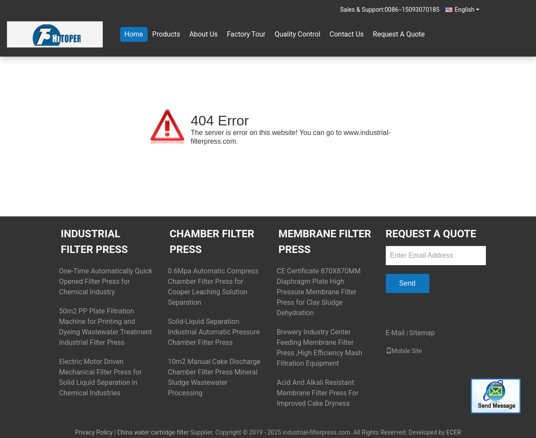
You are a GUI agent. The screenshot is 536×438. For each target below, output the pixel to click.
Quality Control (297, 34)
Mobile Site (404, 350)
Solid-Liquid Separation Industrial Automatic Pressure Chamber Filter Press (214, 332)
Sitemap (422, 333)
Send (407, 283)
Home (134, 34)
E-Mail (395, 333)
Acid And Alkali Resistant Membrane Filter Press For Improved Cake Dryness (318, 393)
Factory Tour (246, 34)
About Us (203, 34)
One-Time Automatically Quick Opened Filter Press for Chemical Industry (106, 281)
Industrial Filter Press (94, 242)
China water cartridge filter (153, 432)
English (467, 10)
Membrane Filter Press (325, 242)
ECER (453, 432)
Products (166, 34)
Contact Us (347, 34)
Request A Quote (399, 34)
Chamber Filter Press (212, 242)
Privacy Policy (93, 432)
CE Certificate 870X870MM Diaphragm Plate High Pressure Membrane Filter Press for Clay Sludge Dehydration (319, 292)
